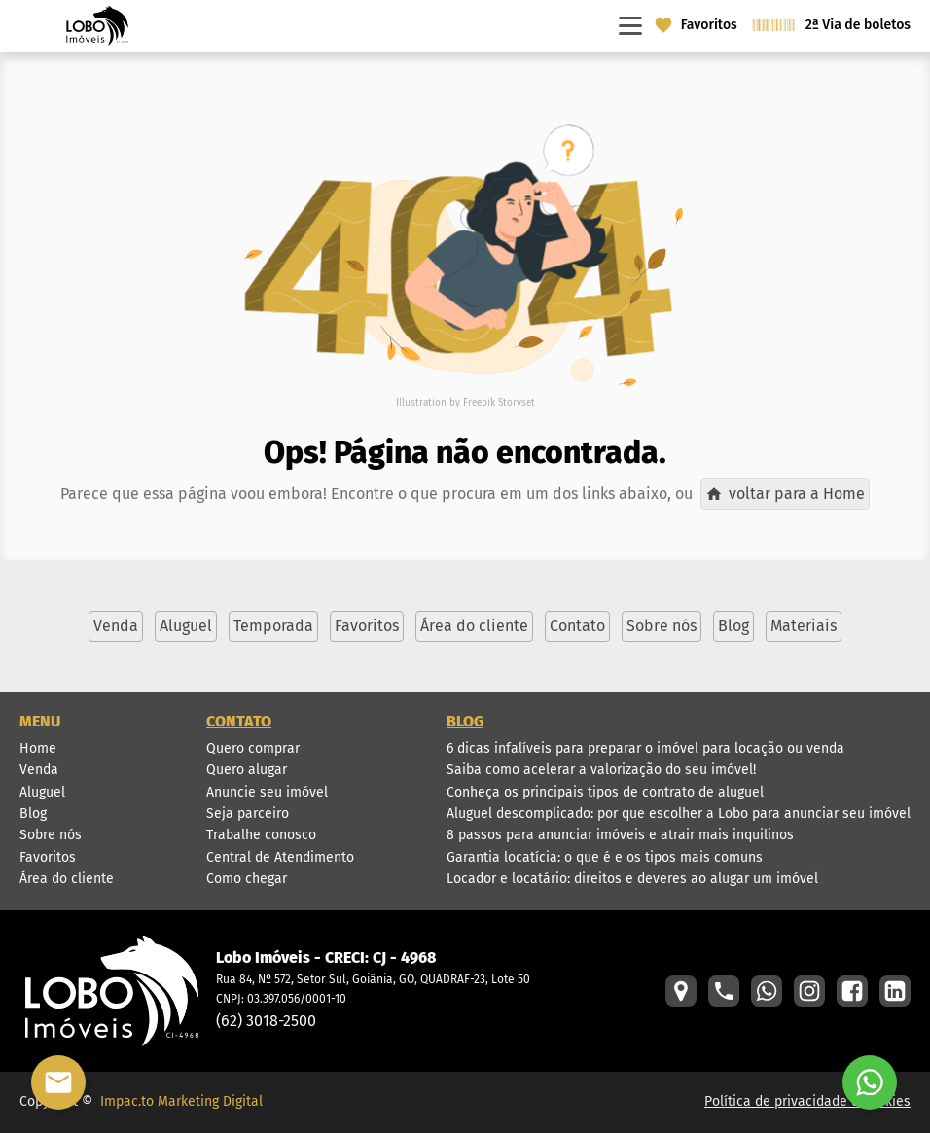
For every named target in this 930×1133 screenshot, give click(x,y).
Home (37, 748)
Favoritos (47, 857)
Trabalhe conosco (261, 835)
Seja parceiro (247, 813)
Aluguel (42, 792)
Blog (33, 813)
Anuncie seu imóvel (267, 792)
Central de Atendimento (280, 857)
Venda (38, 769)
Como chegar (246, 878)
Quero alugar (246, 769)
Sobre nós (50, 835)
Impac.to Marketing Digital (181, 1101)
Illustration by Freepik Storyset (465, 402)
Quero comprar (253, 748)
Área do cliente (66, 878)
